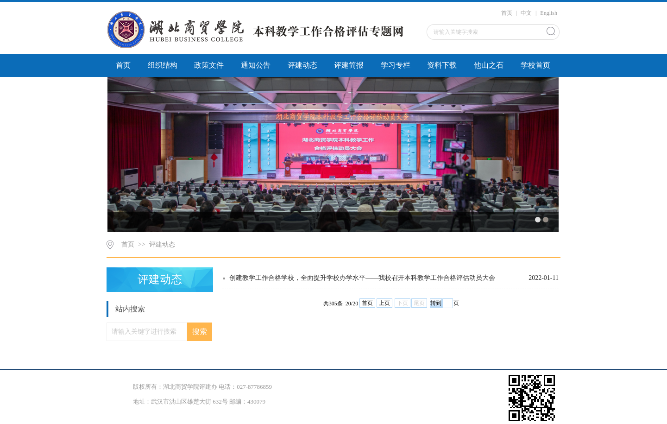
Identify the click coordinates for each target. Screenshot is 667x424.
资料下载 (442, 65)
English (548, 13)
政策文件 (209, 65)
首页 (506, 13)
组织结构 (162, 65)
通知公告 (256, 65)
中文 (526, 13)
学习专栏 (395, 65)
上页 (384, 303)
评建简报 (349, 65)
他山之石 (488, 65)
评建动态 (302, 65)
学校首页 (535, 65)
